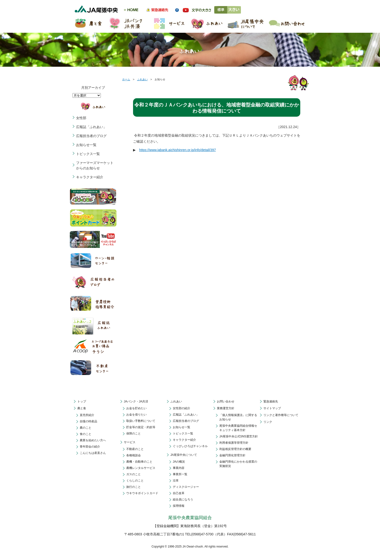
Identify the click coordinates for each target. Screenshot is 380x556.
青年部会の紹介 (90, 446)
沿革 (176, 480)
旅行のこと (133, 487)
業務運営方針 (225, 408)
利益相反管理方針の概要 (235, 449)
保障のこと (133, 433)
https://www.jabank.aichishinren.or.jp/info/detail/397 (177, 150)
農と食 (81, 408)
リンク (267, 422)
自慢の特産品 (88, 421)
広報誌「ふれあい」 (91, 127)
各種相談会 (133, 455)
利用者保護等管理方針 (233, 442)
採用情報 (178, 505)
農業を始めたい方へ (93, 440)
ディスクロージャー (186, 487)
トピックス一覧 (88, 154)
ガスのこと (133, 474)
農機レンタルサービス (140, 468)
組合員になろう (183, 499)
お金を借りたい (136, 414)
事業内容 (178, 468)
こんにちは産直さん (93, 453)
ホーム (126, 79)
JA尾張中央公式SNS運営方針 (238, 436)
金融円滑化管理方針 (232, 455)
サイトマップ (272, 408)
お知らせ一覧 (86, 145)
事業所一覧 (180, 474)
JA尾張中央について (183, 455)
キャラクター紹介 (89, 177)
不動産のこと (135, 449)
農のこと (85, 427)
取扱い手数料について (140, 421)
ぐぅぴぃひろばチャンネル (190, 446)
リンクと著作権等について (280, 415)
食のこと (85, 434)
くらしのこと (135, 480)
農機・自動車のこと (139, 461)
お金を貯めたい (136, 408)
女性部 (81, 118)
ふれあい (142, 79)
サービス (129, 442)
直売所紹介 (87, 415)
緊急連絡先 (270, 401)
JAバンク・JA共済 (136, 401)
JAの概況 (179, 461)
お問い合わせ (225, 401)
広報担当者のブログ (91, 136)
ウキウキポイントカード (142, 493)
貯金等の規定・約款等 (140, 427)
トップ (81, 401)
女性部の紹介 (181, 408)
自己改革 (178, 493)
